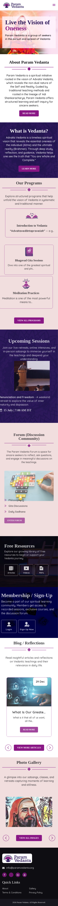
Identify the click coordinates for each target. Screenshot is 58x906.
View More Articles (26, 748)
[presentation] (5, 747)
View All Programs (26, 320)
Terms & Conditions (11, 892)
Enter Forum (15, 503)
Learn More (26, 167)
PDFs (35, 568)
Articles (13, 568)
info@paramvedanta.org (18, 867)
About (5, 888)
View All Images (26, 838)
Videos (24, 568)
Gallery (32, 888)
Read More (29, 113)
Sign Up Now (23, 627)
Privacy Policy (35, 892)
